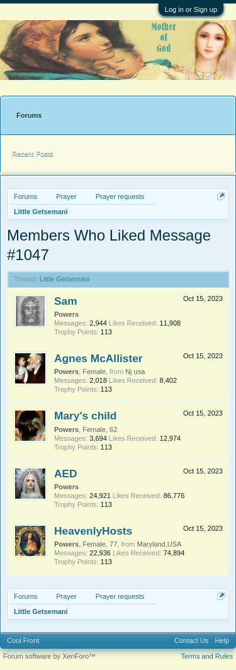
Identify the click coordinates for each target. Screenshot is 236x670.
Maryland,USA (159, 544)
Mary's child (85, 415)
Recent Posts (32, 153)
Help (222, 640)
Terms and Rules (207, 656)
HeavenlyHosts (93, 531)
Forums (29, 115)
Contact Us (191, 640)
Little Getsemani (64, 279)
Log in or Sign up (191, 9)
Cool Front (23, 640)
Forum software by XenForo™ (49, 656)
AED (65, 473)
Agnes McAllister (98, 358)
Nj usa (135, 371)
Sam (65, 301)
